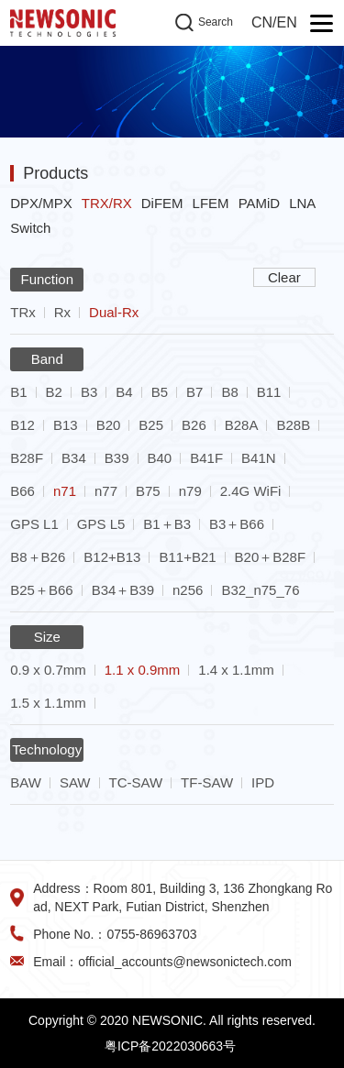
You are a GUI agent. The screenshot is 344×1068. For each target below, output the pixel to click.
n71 (64, 491)
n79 (190, 491)
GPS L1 (34, 524)
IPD (262, 782)
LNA (302, 203)
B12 (22, 425)
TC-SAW (136, 782)
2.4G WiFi (251, 491)
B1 (18, 392)
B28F (26, 458)
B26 (194, 425)
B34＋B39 (123, 590)
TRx (23, 312)
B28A (242, 425)
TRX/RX (107, 203)
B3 (89, 392)
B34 (73, 458)
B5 (159, 392)
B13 (65, 425)
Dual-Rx (114, 312)
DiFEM (162, 203)
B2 (54, 392)
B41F (206, 458)
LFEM (211, 203)
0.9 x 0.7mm (48, 669)
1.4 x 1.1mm (236, 669)
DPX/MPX (41, 203)
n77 (105, 491)
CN (261, 22)
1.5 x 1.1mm (48, 702)
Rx (62, 312)
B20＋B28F (270, 557)
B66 (22, 491)
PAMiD (260, 203)
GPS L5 (101, 524)
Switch (30, 228)
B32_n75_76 (260, 590)
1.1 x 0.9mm (143, 669)
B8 (229, 392)
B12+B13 (111, 557)
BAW (25, 782)
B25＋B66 (41, 590)
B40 (160, 458)
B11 (269, 392)
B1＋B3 (167, 524)
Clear (284, 277)
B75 (148, 491)
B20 (108, 425)
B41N (258, 458)
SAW (75, 782)
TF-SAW (207, 782)
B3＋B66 (236, 524)
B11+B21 (187, 557)
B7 (194, 392)
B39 (117, 458)
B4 (124, 392)
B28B (293, 425)
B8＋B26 (37, 557)
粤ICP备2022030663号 (170, 1046)
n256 (187, 590)
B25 (151, 425)
